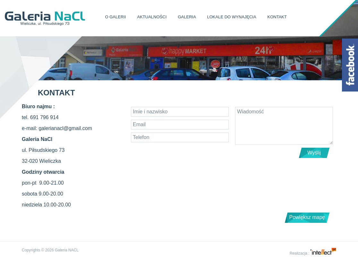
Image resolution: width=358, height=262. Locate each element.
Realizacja (298, 253)
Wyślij (314, 152)
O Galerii (115, 16)
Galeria (187, 16)
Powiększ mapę (307, 217)
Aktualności (152, 16)
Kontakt (277, 16)
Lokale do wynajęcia (231, 16)
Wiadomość (284, 125)
